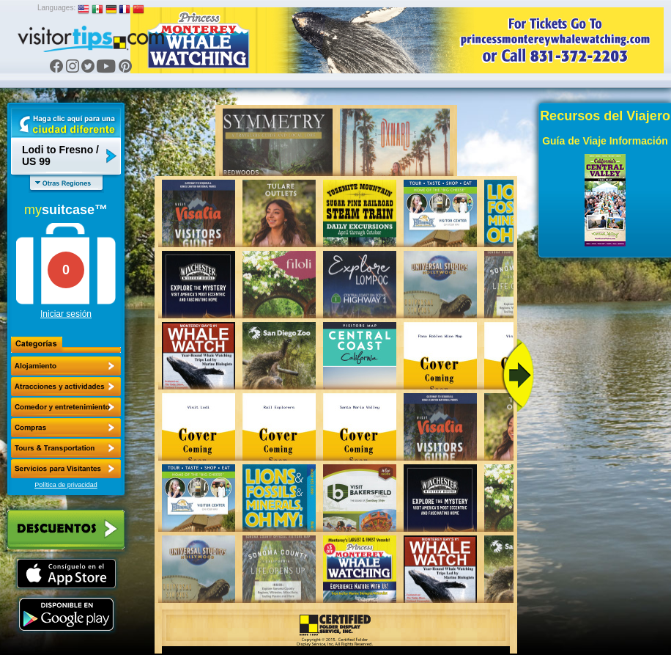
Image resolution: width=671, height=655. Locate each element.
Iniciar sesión (66, 314)
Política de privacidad (65, 484)
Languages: (56, 8)
